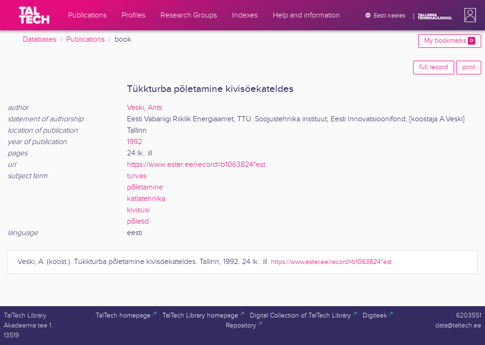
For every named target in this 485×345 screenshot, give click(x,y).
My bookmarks (449, 41)
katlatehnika (146, 198)
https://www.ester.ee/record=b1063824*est (196, 164)
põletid (138, 221)
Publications (85, 39)
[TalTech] (34, 15)
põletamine (145, 187)
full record (433, 67)
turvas (136, 176)
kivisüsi (138, 210)
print (468, 67)
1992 (134, 141)
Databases (39, 39)
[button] (468, 15)
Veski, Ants (144, 107)
